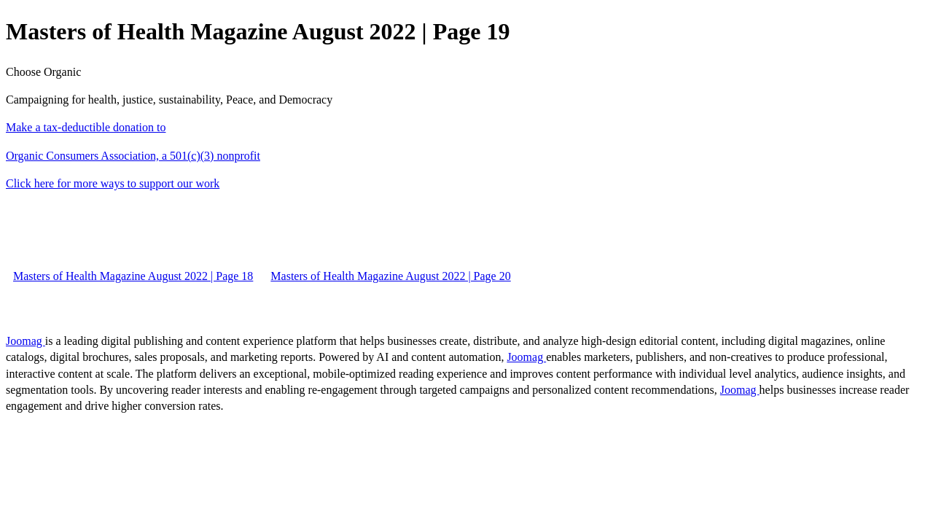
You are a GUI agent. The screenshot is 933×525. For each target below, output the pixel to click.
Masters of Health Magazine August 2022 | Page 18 (133, 276)
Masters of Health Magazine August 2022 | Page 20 (390, 276)
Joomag (25, 341)
